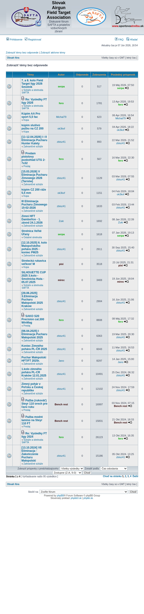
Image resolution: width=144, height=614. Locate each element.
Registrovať (33, 39)
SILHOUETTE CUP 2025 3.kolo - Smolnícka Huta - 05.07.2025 (33, 277)
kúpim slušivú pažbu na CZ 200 (32, 127)
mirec (61, 280)
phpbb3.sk (76, 498)
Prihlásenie (14, 39)
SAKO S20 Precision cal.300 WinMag (32, 319)
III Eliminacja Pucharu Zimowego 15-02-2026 (34, 204)
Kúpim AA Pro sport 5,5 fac (30, 115)
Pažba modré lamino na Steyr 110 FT (32, 420)
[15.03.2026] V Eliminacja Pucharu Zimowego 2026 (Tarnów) (34, 176)
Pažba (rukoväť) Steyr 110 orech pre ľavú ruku (34, 404)
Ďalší (135, 476)
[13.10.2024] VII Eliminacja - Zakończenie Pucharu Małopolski (31, 454)
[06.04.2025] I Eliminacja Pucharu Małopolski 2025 (34, 334)
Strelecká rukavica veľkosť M (33, 262)
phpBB (60, 495)
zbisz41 (61, 141)
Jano (61, 360)
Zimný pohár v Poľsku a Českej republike (32, 387)
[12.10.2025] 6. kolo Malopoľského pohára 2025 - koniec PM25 (34, 247)
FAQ (119, 39)
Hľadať (132, 39)
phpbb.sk (88, 498)
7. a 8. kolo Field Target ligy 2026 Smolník (32, 84)
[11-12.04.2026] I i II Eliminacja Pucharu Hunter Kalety (34, 140)
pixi (61, 264)
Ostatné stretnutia (33, 237)
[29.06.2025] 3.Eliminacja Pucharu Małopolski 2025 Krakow (32, 299)
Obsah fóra (13, 57)
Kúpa (26, 120)
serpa (61, 86)
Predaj (27, 166)
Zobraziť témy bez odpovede (22, 52)
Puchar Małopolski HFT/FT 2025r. (33, 359)
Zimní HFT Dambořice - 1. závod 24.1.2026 (32, 219)
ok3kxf (61, 128)
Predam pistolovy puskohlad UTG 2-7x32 (33, 158)
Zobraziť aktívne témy (53, 52)
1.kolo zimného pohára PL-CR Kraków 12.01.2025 (33, 372)
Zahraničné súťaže (33, 146)
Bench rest (61, 404)
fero (61, 103)
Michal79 (61, 117)
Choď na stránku (112, 476)
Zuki (61, 221)
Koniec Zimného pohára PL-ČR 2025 (34, 347)
